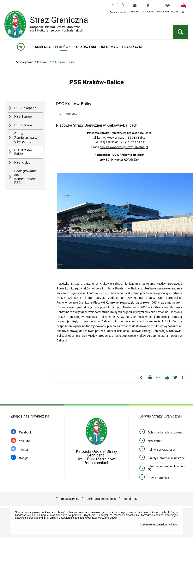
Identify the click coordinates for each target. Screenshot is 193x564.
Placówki (42, 62)
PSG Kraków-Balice (63, 62)
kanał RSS (130, 499)
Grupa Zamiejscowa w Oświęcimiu (25, 138)
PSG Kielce (22, 162)
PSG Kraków (23, 125)
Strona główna (24, 62)
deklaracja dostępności (101, 499)
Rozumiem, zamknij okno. (158, 524)
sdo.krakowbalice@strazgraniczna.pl (124, 147)
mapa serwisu (70, 499)
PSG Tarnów (23, 116)
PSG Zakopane (25, 108)
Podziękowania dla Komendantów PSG (25, 177)
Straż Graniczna (56, 22)
